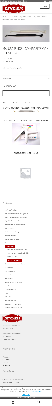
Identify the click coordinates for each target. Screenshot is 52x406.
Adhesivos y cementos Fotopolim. (16, 217)
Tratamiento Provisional (13, 308)
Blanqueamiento (10, 236)
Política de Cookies (35, 391)
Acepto (26, 394)
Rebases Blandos (10, 300)
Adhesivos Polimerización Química (17, 214)
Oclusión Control (10, 289)
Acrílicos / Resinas (11, 210)
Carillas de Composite (12, 243)
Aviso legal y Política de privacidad (26, 397)
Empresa (6, 362)
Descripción (7, 78)
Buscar (39, 402)
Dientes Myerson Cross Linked (15, 264)
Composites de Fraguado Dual (17, 249)
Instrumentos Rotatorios (13, 282)
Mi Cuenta (48, 1)
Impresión (8, 275)
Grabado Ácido (12, 257)
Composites (22, 17)
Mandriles (8, 286)
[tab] (26, 78)
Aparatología (9, 228)
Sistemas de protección (13, 304)
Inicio (6, 17)
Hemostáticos (10, 271)
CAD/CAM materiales (12, 239)
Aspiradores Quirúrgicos (13, 232)
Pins (6, 293)
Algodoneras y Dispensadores (15, 225)
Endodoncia (9, 268)
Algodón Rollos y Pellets (13, 221)
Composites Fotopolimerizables (18, 253)
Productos (13, 17)
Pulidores (8, 297)
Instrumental (9, 278)
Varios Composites (34, 17)
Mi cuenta (6, 365)
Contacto (6, 360)
